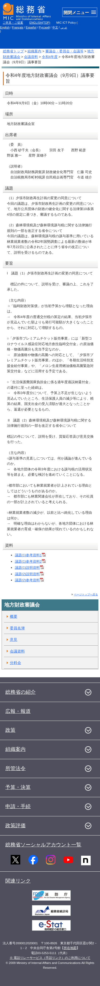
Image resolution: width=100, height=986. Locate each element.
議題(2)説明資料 (29, 574)
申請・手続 (18, 806)
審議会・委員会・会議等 (64, 51)
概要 (13, 616)
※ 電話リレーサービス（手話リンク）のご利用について (50, 957)
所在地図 (70, 948)
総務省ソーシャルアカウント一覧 (43, 844)
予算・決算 (18, 787)
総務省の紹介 (20, 692)
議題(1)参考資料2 (30, 561)
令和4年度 (50, 57)
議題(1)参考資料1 (30, 555)
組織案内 (34, 51)
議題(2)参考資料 (29, 580)
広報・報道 (18, 711)
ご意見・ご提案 (13, 22)
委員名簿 (17, 628)
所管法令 (15, 768)
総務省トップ (13, 51)
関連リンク (18, 881)
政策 (10, 730)
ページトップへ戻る (86, 594)
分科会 (15, 663)
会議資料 (31, 57)
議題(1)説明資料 (29, 568)
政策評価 (15, 825)
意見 (13, 639)
